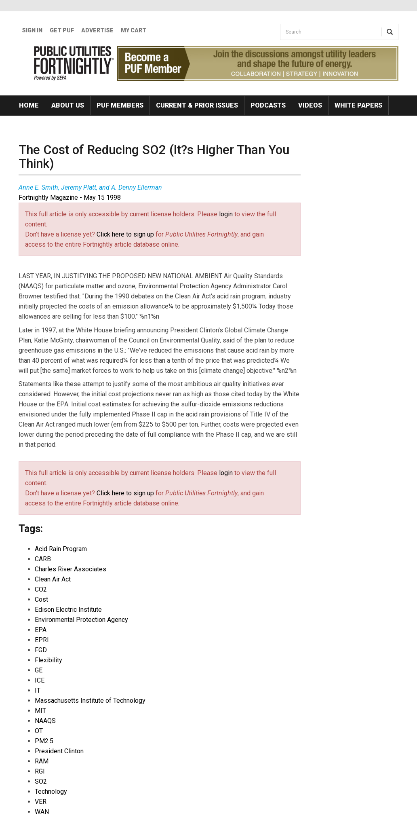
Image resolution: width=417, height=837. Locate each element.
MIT (40, 710)
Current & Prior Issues (197, 105)
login (226, 214)
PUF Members (120, 105)
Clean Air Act (53, 579)
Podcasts (268, 105)
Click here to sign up (125, 234)
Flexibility (48, 660)
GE (38, 670)
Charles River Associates (70, 569)
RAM (41, 761)
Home (29, 105)
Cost (41, 599)
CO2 (41, 589)
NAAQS (45, 721)
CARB (43, 559)
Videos (310, 105)
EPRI (42, 640)
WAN (42, 812)
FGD (41, 650)
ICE (39, 680)
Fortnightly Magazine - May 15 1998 (70, 197)
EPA (40, 630)
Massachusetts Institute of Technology (90, 700)
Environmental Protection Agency (81, 620)
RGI (40, 771)
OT (39, 731)
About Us (67, 105)
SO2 (41, 781)
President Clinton (59, 751)
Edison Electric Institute (68, 609)
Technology (51, 791)
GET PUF (62, 30)
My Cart (133, 30)
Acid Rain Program (61, 549)
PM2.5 (44, 741)
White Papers (358, 105)
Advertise (97, 30)
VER (40, 801)
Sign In (32, 30)
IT (37, 690)
